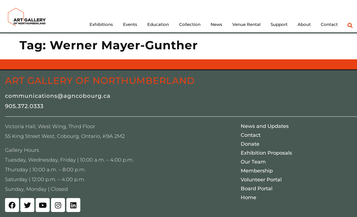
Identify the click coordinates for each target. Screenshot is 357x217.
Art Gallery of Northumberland (100, 80)
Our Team (253, 162)
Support (279, 24)
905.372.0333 (24, 106)
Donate (250, 144)
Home (248, 197)
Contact (329, 24)
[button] (349, 25)
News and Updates (265, 126)
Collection (190, 24)
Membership (257, 171)
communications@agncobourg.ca (57, 95)
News (216, 24)
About (304, 24)
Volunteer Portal (261, 180)
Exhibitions (101, 24)
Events (130, 24)
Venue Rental (246, 24)
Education (158, 24)
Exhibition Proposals (266, 153)
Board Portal (256, 189)
